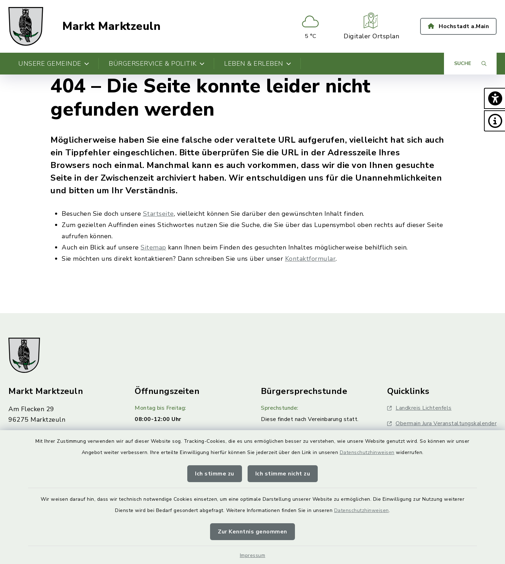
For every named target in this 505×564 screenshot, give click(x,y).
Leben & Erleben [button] (257, 63)
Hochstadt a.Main (458, 26)
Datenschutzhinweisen (367, 452)
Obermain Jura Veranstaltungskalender (442, 423)
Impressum (252, 555)
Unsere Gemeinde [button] (53, 63)
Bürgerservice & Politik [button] (156, 63)
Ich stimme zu (214, 474)
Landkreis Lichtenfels (419, 408)
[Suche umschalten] (470, 63)
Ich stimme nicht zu (282, 474)
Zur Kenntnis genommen (252, 532)
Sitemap (153, 247)
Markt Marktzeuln (111, 26)
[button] (494, 98)
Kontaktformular (310, 258)
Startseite (158, 213)
